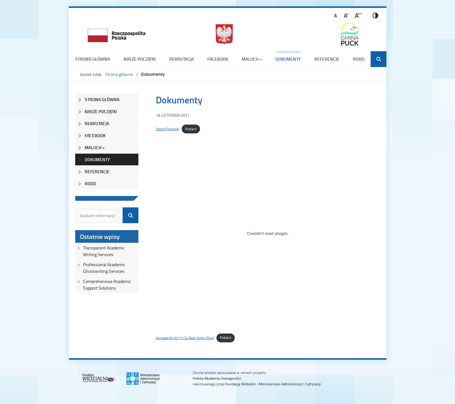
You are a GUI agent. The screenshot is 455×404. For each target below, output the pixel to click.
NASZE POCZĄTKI (140, 59)
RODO (358, 59)
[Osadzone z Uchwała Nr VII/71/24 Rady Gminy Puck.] (268, 233)
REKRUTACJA (181, 59)
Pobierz (191, 128)
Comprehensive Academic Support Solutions (107, 284)
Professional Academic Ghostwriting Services (104, 267)
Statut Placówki (167, 128)
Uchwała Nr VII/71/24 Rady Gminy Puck (185, 337)
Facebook (217, 59)
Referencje (326, 59)
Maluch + (252, 59)
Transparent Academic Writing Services (103, 251)
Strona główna (92, 59)
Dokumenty (288, 59)
